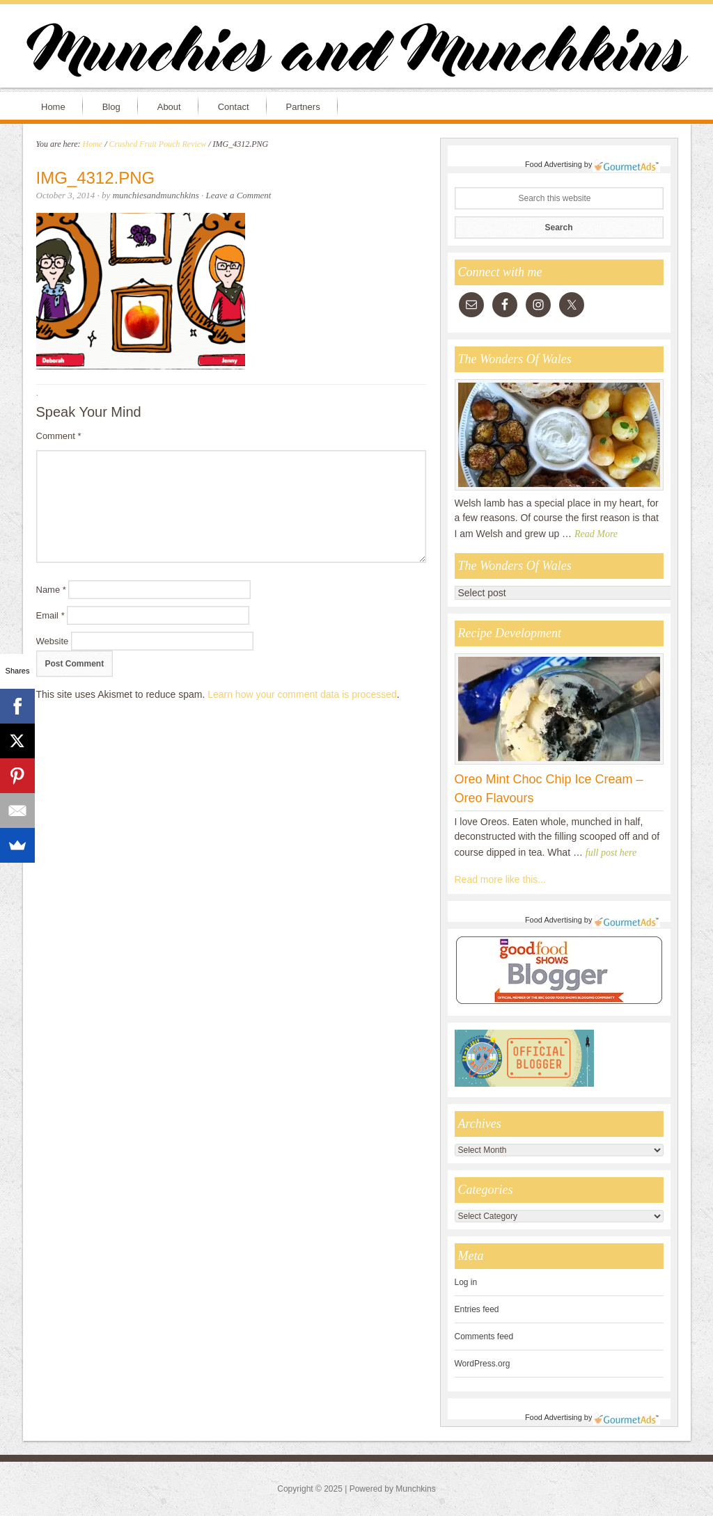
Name (51, 589)
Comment (58, 436)
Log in (466, 1282)
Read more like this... (501, 879)
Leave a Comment (239, 195)
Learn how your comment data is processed (302, 694)
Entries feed (477, 1309)
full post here (611, 852)
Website (52, 641)
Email (50, 615)
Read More (596, 534)
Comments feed (484, 1336)
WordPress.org (482, 1364)
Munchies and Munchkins (356, 53)
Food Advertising (553, 164)
